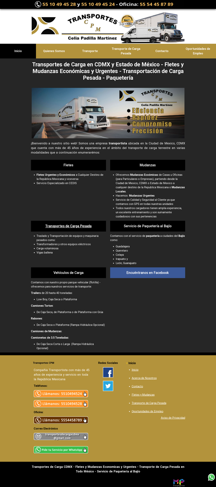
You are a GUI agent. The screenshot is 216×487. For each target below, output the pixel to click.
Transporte (90, 51)
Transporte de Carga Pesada (126, 51)
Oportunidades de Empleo (147, 411)
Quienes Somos (54, 51)
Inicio (18, 51)
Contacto (161, 51)
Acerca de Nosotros (144, 378)
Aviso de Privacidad (173, 417)
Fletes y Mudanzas (143, 394)
